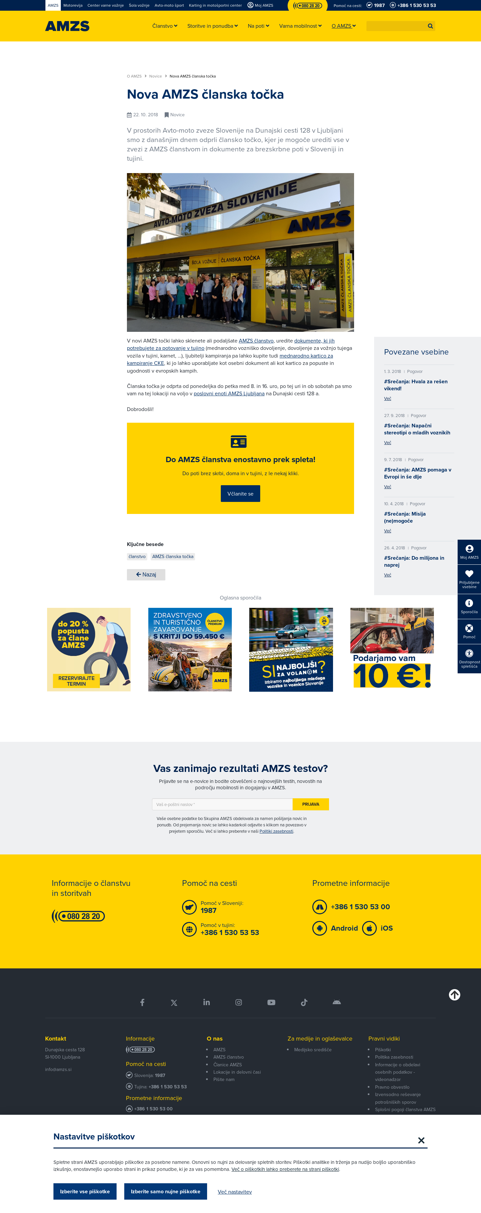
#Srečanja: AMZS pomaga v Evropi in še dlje (417, 473)
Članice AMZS (227, 1074)
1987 (160, 1085)
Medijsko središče (313, 1059)
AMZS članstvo (256, 340)
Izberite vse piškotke (85, 1191)
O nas (215, 1048)
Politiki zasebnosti (276, 841)
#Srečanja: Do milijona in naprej (414, 561)
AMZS (219, 1059)
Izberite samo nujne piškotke (165, 1191)
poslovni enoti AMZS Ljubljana (229, 393)
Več (387, 398)
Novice (158, 76)
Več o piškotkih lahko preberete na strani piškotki (285, 1169)
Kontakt (55, 1048)
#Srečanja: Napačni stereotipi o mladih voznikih (417, 429)
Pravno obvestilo (392, 1096)
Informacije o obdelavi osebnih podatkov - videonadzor (397, 1082)
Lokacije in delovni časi (237, 1081)
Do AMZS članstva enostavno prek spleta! (240, 465)
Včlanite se (240, 499)
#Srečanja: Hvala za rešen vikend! (416, 385)
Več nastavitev (235, 1191)
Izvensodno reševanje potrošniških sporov (398, 1108)
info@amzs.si (58, 1079)
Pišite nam (223, 1089)
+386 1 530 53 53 (168, 1096)
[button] (430, 26)
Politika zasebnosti (394, 1067)
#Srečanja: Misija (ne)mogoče (405, 517)
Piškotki (383, 1059)
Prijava (310, 814)
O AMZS (137, 76)
